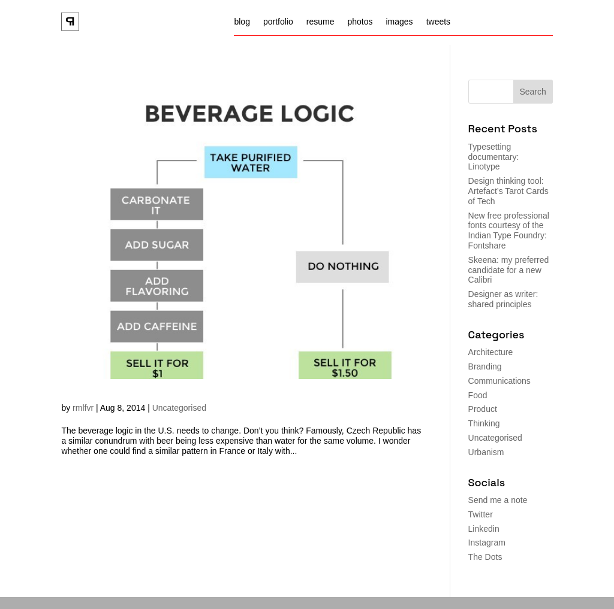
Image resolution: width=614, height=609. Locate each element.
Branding (485, 366)
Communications (499, 381)
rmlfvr (83, 408)
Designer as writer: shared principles (503, 299)
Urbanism (486, 452)
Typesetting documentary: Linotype (493, 157)
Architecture (490, 352)
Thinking (484, 423)
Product (482, 409)
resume (320, 21)
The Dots (485, 557)
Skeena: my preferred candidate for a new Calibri (508, 270)
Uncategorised (179, 408)
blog (241, 21)
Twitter (480, 514)
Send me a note (498, 500)
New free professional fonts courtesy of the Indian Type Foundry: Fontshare (508, 230)
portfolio (278, 21)
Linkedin (483, 529)
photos (359, 21)
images (399, 21)
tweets (438, 21)
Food (477, 395)
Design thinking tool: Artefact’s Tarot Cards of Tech (508, 191)
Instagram (486, 542)
